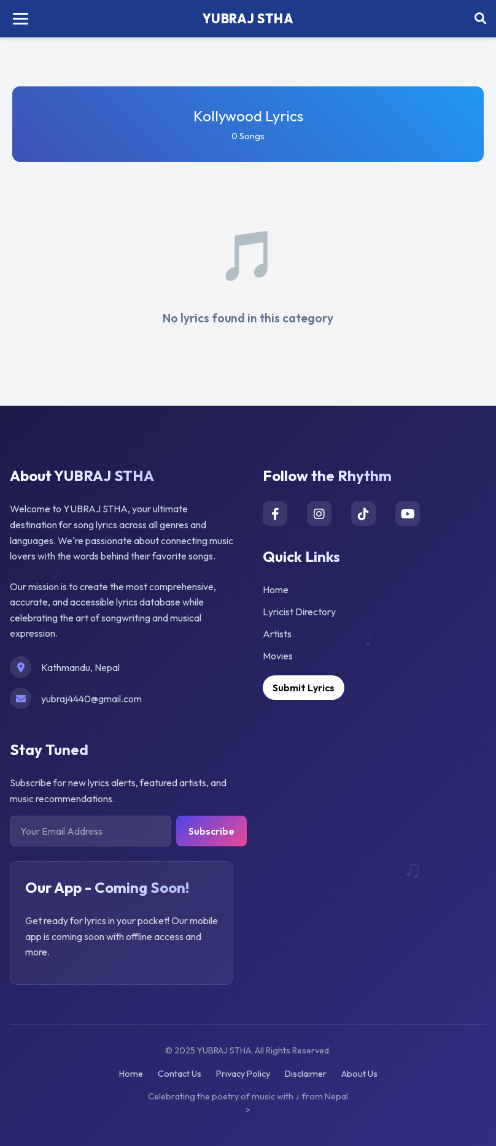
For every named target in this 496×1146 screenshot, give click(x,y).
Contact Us (179, 1073)
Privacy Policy (243, 1073)
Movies (278, 656)
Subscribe (211, 831)
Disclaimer (306, 1073)
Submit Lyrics (304, 687)
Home (276, 589)
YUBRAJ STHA (248, 18)
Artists (277, 634)
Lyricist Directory (299, 611)
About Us (359, 1073)
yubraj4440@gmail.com (91, 699)
